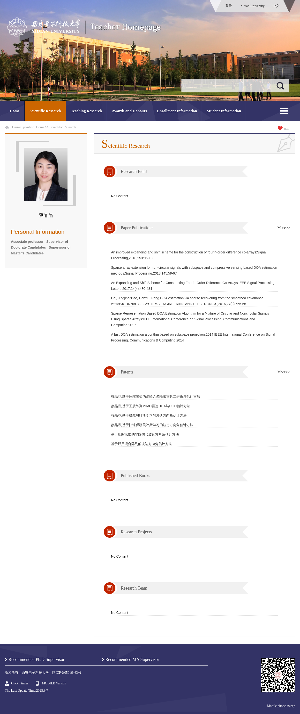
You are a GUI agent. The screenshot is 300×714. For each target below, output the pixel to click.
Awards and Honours (129, 111)
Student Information (224, 111)
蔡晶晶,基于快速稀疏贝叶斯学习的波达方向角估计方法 (152, 425)
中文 (276, 6)
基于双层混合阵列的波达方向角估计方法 (141, 444)
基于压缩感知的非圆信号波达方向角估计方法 (145, 434)
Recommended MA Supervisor (132, 659)
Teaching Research (86, 111)
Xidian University (252, 6)
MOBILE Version (54, 683)
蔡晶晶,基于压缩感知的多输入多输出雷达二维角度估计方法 (155, 396)
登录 (228, 6)
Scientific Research (45, 111)
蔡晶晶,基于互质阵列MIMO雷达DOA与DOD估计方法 (150, 406)
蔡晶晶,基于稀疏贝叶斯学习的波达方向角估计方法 (149, 415)
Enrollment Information (177, 111)
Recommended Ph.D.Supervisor (36, 659)
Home (15, 111)
